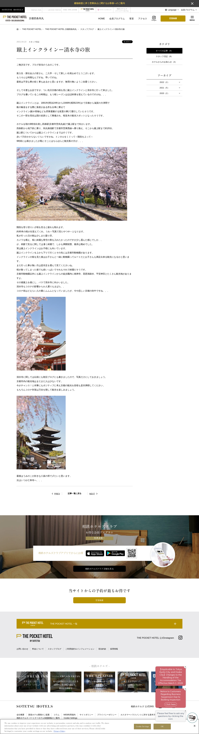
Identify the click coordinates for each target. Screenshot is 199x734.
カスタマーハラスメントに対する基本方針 (139, 715)
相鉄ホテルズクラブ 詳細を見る (99, 569)
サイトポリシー (86, 715)
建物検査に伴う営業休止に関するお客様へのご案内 (99, 3)
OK (162, 729)
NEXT (94, 494)
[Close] (195, 729)
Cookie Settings (70, 718)
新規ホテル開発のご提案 (39, 715)
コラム (56, 715)
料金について (38, 649)
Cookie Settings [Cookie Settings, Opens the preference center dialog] (142, 729)
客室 (131, 18)
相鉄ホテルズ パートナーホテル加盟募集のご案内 (38, 718)
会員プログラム (117, 18)
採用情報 (114, 649)
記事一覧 (74, 493)
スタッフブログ (54, 649)
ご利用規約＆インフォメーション (79, 649)
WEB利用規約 (69, 715)
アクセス (142, 18)
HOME (101, 18)
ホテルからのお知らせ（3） (164, 62)
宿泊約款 (102, 649)
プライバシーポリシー (106, 715)
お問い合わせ (22, 649)
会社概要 (20, 715)
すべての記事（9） (164, 51)
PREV (55, 494)
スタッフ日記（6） (164, 56)
